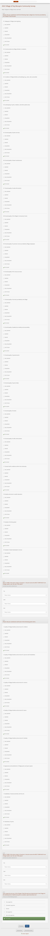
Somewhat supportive (10, 905)
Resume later (19, 930)
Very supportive (9, 902)
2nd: (4, 599)
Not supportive (9, 912)
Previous (21, 926)
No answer (7, 44)
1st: (4, 591)
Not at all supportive (10, 915)
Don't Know (7, 41)
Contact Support (25, 933)
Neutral (6, 31)
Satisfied (6, 28)
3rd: (4, 608)
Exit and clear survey (28, 930)
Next (27, 926)
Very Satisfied (7, 24)
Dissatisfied (7, 34)
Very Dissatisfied (8, 38)
